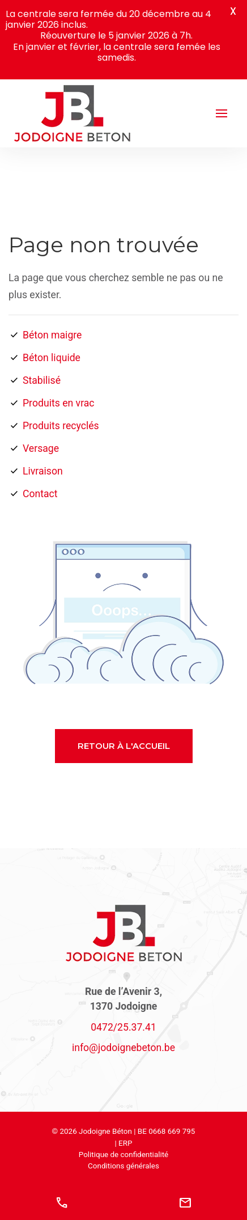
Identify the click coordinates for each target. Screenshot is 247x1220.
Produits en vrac (59, 403)
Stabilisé (42, 380)
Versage (41, 448)
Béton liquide (51, 357)
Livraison (43, 471)
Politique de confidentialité (124, 1154)
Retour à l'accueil (124, 746)
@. (123, 1047)
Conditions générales (123, 1166)
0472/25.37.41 (123, 1027)
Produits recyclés (61, 425)
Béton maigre (52, 335)
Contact (40, 493)
